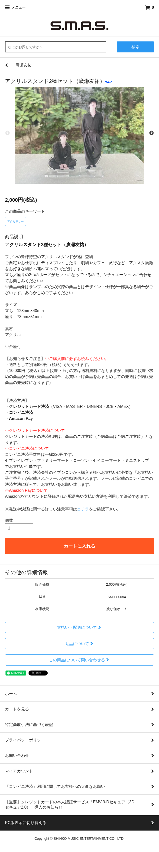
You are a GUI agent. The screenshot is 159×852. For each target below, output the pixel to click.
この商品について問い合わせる (79, 660)
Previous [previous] (7, 133)
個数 (9, 520)
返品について (79, 644)
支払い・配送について (79, 627)
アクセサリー (15, 221)
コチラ (83, 509)
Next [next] (151, 133)
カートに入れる (79, 546)
